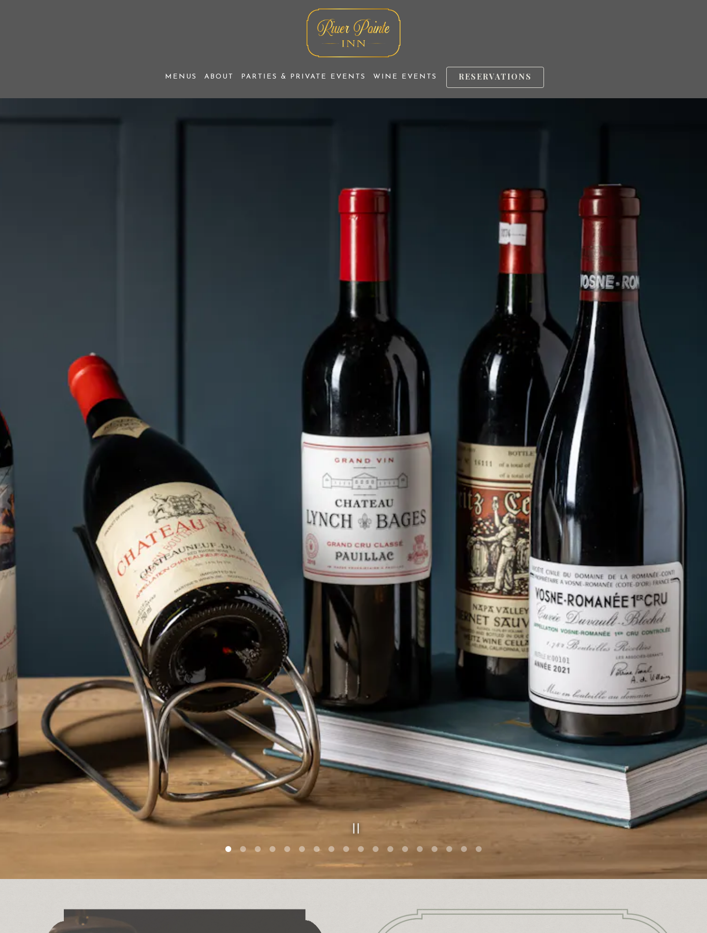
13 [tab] (405, 733)
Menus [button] (181, 77)
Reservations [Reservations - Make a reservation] (495, 76)
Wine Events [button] (405, 77)
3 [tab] (258, 733)
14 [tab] (420, 733)
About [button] (219, 77)
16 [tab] (449, 733)
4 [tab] (272, 733)
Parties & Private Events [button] (303, 77)
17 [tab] (464, 733)
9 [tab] (346, 733)
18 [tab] (479, 733)
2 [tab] (243, 733)
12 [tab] (390, 733)
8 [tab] (331, 733)
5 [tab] (287, 733)
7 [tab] (317, 733)
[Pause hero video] (353, 709)
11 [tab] (376, 733)
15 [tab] (434, 733)
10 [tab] (361, 733)
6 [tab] (302, 733)
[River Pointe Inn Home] (354, 32)
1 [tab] (228, 733)
